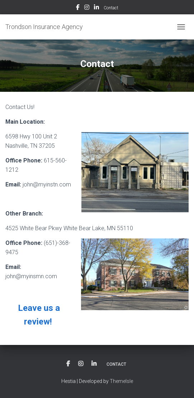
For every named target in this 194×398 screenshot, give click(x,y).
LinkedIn (96, 8)
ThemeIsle (121, 381)
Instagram (86, 8)
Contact (111, 7)
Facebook (78, 8)
